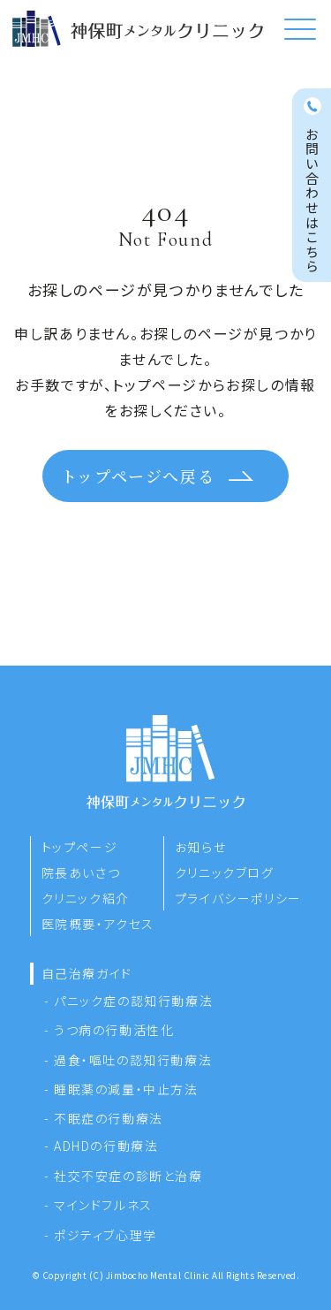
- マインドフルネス (98, 1205)
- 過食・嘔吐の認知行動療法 (128, 1060)
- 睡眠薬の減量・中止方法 (121, 1089)
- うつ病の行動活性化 (109, 1030)
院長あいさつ (81, 872)
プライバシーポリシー (238, 898)
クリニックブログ (225, 872)
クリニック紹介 (85, 898)
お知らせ (200, 847)
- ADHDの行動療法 (101, 1145)
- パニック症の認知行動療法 (128, 1000)
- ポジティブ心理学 (100, 1235)
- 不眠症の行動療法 (103, 1118)
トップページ (79, 847)
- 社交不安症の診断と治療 (123, 1175)
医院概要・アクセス (97, 924)
